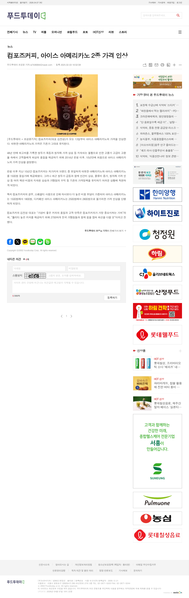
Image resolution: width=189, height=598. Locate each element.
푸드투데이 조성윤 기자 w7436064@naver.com (29, 64)
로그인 (179, 2)
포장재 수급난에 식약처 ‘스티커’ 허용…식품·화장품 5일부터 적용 (159, 105)
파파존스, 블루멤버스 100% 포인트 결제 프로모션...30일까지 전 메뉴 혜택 (159, 133)
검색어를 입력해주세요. (154, 15)
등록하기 (112, 297)
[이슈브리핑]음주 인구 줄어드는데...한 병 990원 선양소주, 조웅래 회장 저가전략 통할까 (159, 145)
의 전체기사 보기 (104, 230)
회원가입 (170, 2)
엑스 (18, 242)
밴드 (48, 242)
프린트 (162, 65)
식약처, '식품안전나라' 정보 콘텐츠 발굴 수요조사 (159, 156)
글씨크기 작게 (180, 65)
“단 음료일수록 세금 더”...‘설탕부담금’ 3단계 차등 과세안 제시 (159, 122)
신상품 (141, 351)
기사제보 (152, 2)
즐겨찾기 (23, 2)
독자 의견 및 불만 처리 (82, 570)
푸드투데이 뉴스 (155, 95)
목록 (150, 65)
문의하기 (137, 570)
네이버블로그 (33, 242)
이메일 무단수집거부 (146, 564)
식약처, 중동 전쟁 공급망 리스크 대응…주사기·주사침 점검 (159, 128)
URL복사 (144, 65)
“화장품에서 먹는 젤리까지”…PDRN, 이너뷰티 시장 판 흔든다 (159, 111)
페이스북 (10, 242)
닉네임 (17, 268)
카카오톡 (25, 242)
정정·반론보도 (106, 570)
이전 (62, 316)
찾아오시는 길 (62, 564)
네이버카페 (40, 242)
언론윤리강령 (58, 570)
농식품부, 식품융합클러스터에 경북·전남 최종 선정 (159, 139)
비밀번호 (73, 268)
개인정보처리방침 (83, 564)
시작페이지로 (12, 2)
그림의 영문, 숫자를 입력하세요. (64, 275)
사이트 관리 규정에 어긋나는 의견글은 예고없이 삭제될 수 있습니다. (49, 282)
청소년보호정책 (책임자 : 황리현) (114, 564)
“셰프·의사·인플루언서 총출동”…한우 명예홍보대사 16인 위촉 (159, 150)
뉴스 (10, 47)
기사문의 (161, 2)
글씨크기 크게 (174, 65)
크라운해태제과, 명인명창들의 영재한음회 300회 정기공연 (159, 116)
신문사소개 (44, 564)
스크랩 (168, 65)
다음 (71, 316)
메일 (156, 65)
